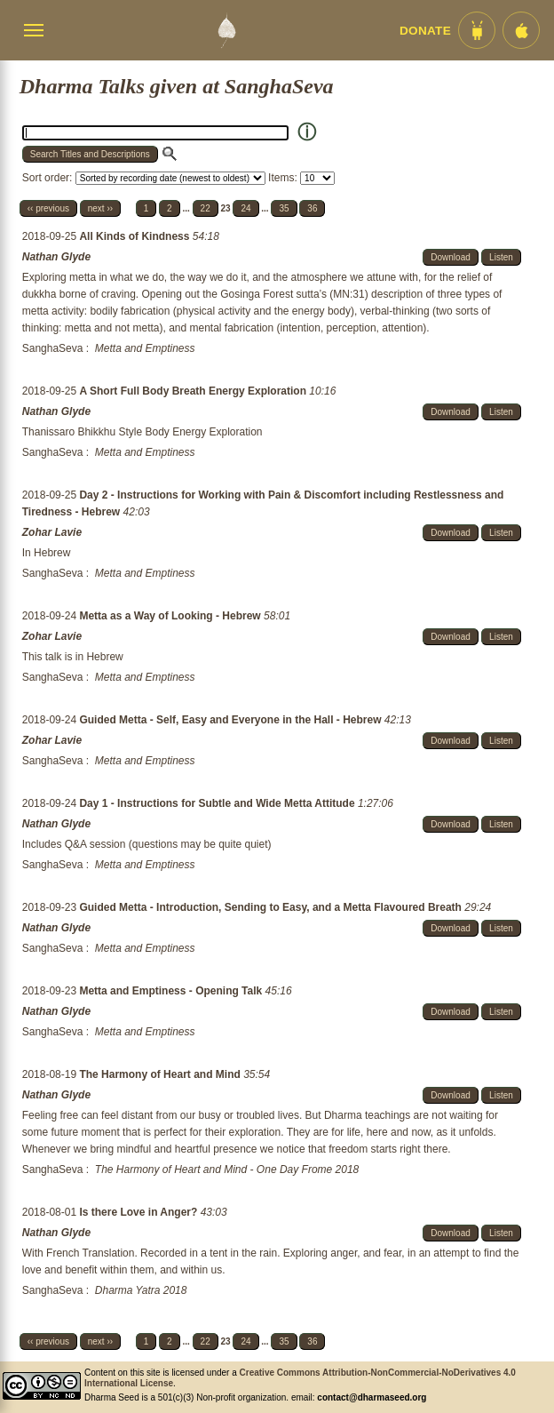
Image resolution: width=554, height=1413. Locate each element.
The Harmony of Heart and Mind (161, 1074)
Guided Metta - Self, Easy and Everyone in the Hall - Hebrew (231, 720)
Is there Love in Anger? (139, 1212)
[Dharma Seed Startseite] (226, 30)
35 (284, 208)
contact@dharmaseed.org (371, 1397)
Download (450, 257)
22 (205, 208)
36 (312, 208)
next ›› (100, 208)
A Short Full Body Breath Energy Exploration (194, 391)
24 (245, 208)
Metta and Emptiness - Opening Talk (172, 991)
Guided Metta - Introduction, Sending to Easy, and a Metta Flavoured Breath (271, 907)
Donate (425, 30)
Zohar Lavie (52, 532)
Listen (501, 257)
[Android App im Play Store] (476, 30)
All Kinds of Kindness (135, 236)
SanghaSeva (52, 348)
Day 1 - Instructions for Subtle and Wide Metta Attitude (218, 803)
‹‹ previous (48, 208)
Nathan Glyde (56, 257)
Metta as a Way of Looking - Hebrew (171, 616)
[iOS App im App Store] (521, 30)
